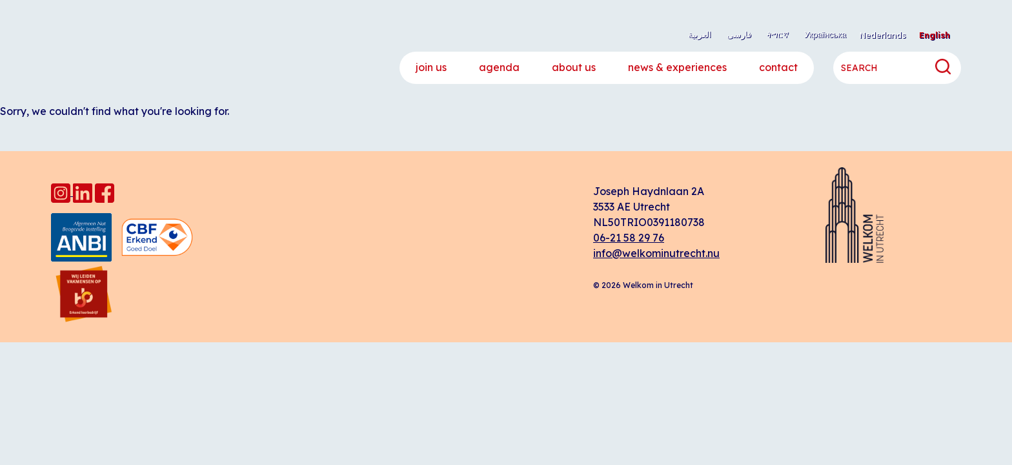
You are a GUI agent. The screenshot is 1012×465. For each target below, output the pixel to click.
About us (574, 67)
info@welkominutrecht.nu (656, 253)
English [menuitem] (934, 35)
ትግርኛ (778, 34)
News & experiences (677, 67)
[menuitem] (883, 35)
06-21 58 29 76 (628, 237)
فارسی (739, 34)
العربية (699, 34)
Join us (431, 67)
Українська (825, 34)
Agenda (499, 67)
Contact (778, 67)
